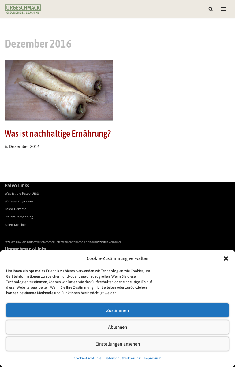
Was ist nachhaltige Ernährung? (58, 133)
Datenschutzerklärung (122, 358)
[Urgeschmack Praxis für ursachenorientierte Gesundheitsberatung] (23, 9)
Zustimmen (117, 310)
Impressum (152, 358)
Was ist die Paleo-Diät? (22, 193)
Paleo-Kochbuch (16, 225)
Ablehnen (117, 327)
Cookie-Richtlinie (87, 358)
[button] (226, 258)
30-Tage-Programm (19, 201)
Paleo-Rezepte (15, 209)
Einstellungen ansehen (117, 344)
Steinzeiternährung (19, 217)
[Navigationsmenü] (223, 9)
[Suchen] (210, 9)
